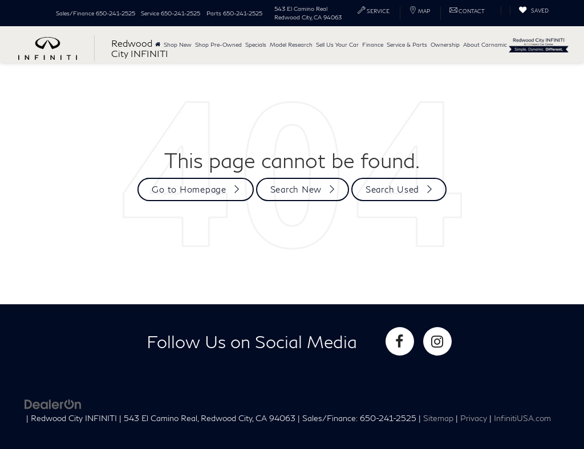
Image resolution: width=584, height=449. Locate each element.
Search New (296, 189)
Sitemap (438, 418)
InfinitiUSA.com (522, 418)
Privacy (473, 418)
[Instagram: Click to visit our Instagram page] (437, 341)
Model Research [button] (291, 44)
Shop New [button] (178, 44)
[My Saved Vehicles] (533, 10)
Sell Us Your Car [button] (337, 44)
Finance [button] (372, 44)
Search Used (392, 189)
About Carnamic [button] (485, 44)
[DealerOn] (53, 403)
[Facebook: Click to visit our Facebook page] (400, 341)
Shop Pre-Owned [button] (218, 44)
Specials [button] (255, 44)
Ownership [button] (445, 44)
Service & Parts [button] (407, 44)
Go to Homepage (189, 189)
